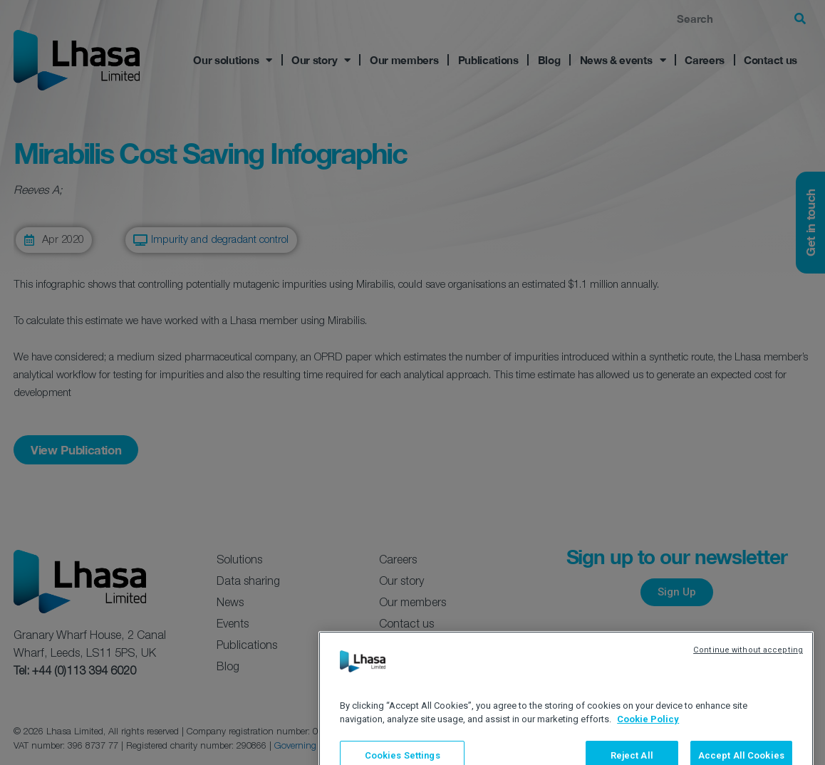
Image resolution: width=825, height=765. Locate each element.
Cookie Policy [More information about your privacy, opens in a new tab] (648, 748)
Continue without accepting (748, 679)
